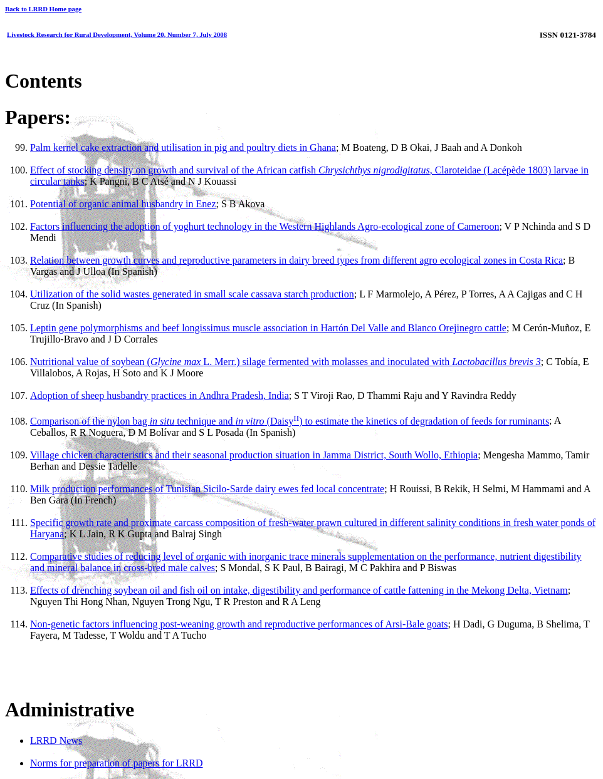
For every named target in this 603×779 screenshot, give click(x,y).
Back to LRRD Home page (43, 9)
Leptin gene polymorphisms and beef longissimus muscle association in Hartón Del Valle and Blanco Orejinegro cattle (268, 327)
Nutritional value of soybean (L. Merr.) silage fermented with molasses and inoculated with (285, 361)
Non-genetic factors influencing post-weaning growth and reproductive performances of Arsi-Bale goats (239, 624)
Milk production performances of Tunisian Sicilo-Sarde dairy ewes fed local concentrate (207, 488)
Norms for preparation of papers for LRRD (116, 763)
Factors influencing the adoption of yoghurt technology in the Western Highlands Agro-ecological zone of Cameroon (264, 226)
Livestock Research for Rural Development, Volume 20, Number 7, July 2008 (117, 34)
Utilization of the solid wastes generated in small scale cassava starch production (192, 294)
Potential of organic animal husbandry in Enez (123, 204)
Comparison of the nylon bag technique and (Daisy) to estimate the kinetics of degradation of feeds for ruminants (289, 421)
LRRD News (56, 740)
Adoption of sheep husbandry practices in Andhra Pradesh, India (159, 395)
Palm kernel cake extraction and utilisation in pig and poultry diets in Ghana (183, 147)
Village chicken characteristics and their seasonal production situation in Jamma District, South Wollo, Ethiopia (254, 455)
